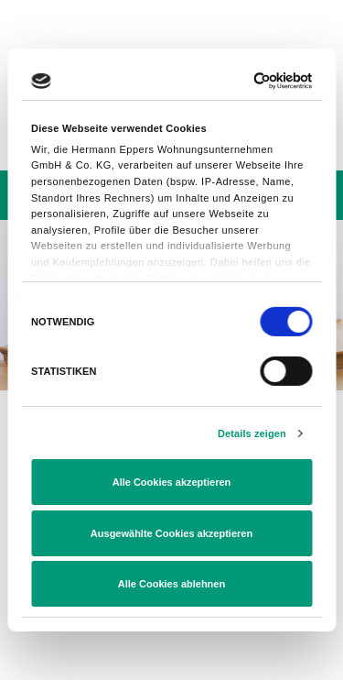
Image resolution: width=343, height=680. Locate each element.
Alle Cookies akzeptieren (172, 482)
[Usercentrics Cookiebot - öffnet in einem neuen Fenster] (237, 81)
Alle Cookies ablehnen (171, 583)
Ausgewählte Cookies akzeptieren (171, 533)
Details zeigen (252, 433)
